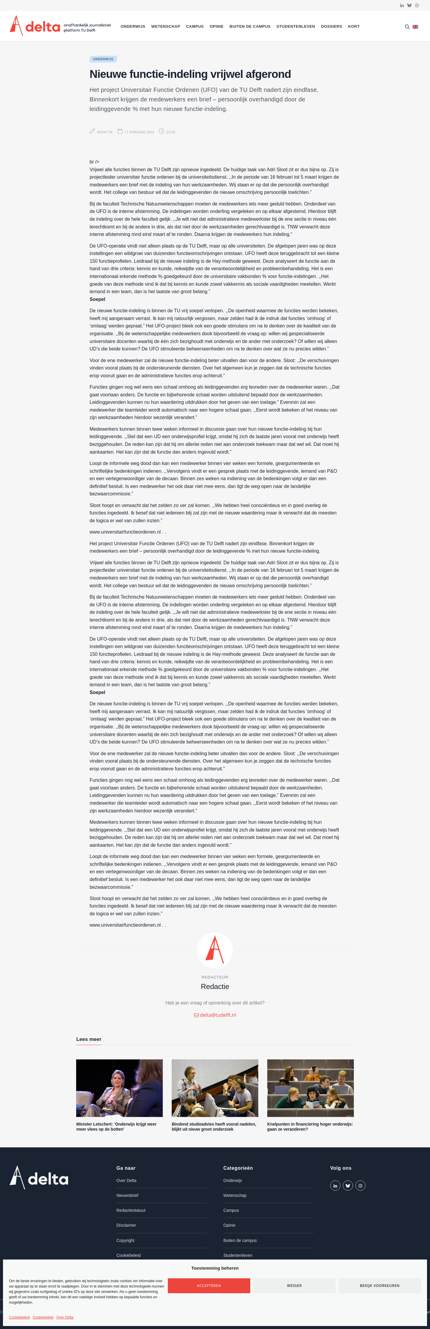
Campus (195, 26)
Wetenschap (165, 26)
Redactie (105, 132)
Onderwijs (133, 26)
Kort (354, 26)
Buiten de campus (250, 26)
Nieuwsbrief (127, 1195)
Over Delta (64, 1317)
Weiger (294, 1285)
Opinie (217, 26)
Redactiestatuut (130, 1210)
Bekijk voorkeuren (380, 1285)
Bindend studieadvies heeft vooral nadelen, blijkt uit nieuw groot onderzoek (214, 1127)
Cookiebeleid (19, 1317)
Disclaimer (126, 1225)
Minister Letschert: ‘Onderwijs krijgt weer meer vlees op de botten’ (116, 1127)
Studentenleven (296, 26)
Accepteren (209, 1285)
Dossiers (331, 26)
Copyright (125, 1240)
